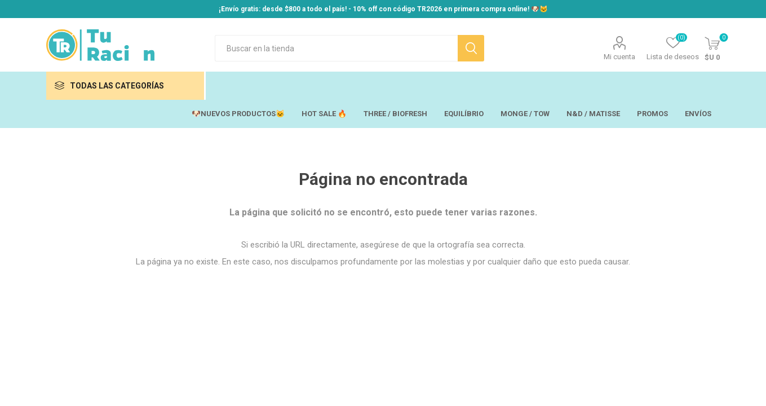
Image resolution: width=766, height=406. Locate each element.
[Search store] (336, 48)
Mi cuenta (619, 56)
